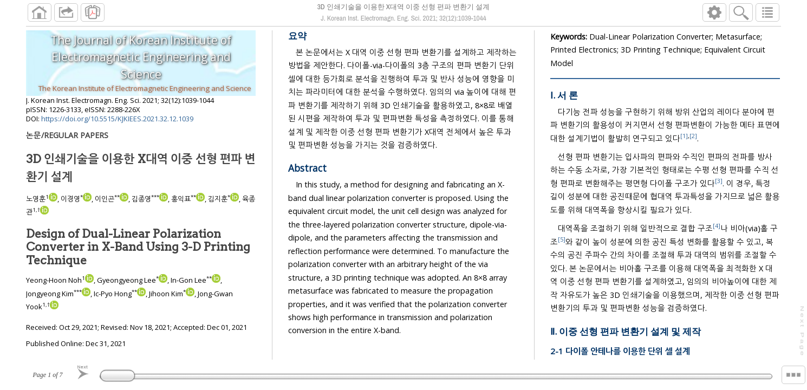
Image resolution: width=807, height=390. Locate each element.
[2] (694, 140)
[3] (709, 185)
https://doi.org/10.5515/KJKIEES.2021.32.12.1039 (117, 123)
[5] (562, 243)
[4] (717, 230)
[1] (684, 140)
